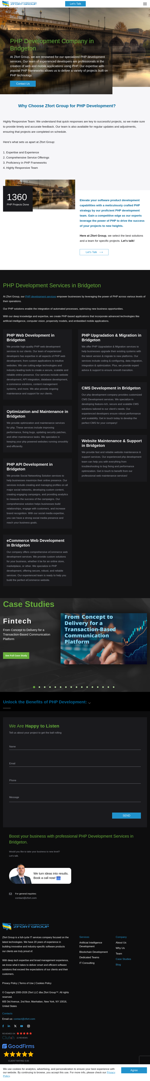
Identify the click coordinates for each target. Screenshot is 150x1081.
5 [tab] (55, 687)
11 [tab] (87, 687)
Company (121, 937)
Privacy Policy (9, 983)
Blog (118, 964)
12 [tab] (92, 687)
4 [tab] (50, 687)
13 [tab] (97, 687)
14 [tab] (103, 687)
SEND (126, 815)
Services (84, 937)
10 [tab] (82, 687)
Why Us (120, 948)
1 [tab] (34, 687)
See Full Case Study (16, 655)
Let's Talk (75, 3)
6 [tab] (60, 687)
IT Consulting (87, 963)
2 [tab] (39, 687)
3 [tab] (44, 687)
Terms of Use (26, 983)
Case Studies (123, 959)
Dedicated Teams (89, 957)
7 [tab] (66, 687)
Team (119, 953)
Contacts (7, 1013)
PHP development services (40, 296)
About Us (121, 942)
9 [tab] (76, 687)
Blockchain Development (93, 952)
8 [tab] (71, 687)
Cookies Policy (44, 983)
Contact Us (23, 83)
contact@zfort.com (26, 898)
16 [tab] (113, 687)
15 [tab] (108, 687)
